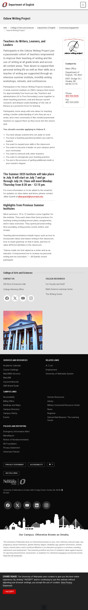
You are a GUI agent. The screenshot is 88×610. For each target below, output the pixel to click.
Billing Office (8, 401)
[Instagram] (31, 298)
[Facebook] (7, 298)
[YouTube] (23, 298)
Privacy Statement (11, 448)
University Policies (11, 452)
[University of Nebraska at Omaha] (5, 4)
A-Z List (49, 365)
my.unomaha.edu (11, 382)
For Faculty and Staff (55, 284)
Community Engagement (69, 28)
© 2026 (6, 493)
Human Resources (55, 397)
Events (6, 417)
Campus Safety (10, 413)
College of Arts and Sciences (22, 28)
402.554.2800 (11, 473)
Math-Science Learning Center (59, 289)
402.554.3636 (72, 96)
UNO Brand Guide (11, 386)
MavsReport (8, 435)
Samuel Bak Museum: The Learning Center (63, 419)
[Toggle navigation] (83, 4)
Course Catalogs (10, 369)
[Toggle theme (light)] (51, 465)
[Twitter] (15, 298)
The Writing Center (54, 294)
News (49, 409)
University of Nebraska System (60, 373)
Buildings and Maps (12, 405)
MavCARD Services (11, 373)
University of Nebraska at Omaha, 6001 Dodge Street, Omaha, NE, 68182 (33, 490)
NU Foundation (10, 444)
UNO (5, 28)
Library (50, 401)
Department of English (21, 4)
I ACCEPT (9, 591)
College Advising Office (13, 289)
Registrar (51, 413)
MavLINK (7, 378)
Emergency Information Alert (16, 431)
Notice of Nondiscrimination (16, 440)
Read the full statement (12, 556)
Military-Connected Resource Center (63, 405)
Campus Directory (11, 409)
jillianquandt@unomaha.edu (30, 196)
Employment (51, 369)
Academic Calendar (12, 365)
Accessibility (9, 397)
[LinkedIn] (37, 505)
